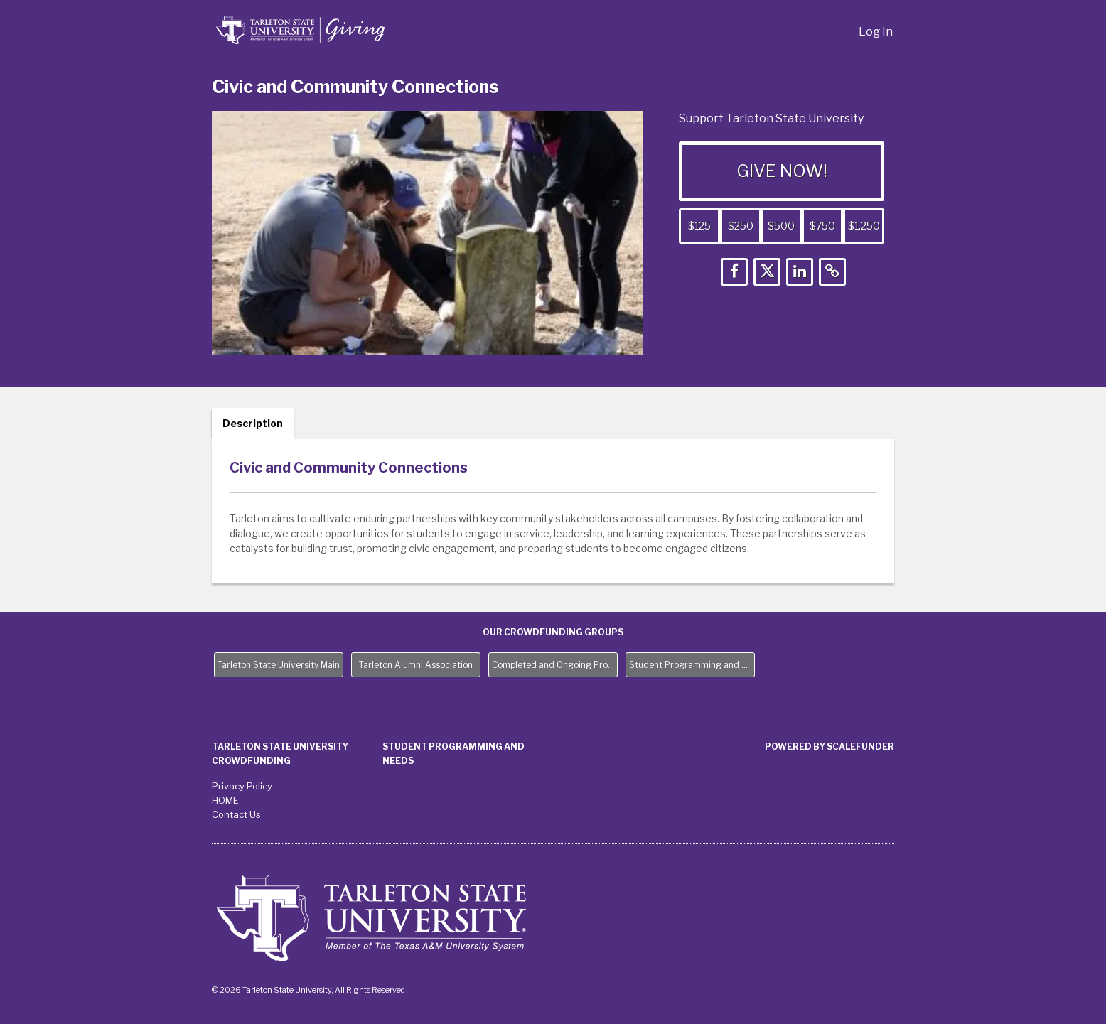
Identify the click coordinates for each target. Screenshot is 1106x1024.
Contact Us (236, 814)
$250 (740, 226)
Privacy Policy (242, 786)
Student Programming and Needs (692, 664)
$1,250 (864, 226)
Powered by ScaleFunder (829, 746)
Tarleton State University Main (279, 664)
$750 (822, 226)
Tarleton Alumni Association (416, 664)
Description (252, 423)
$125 (699, 226)
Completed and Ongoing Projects (555, 664)
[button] (734, 272)
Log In (876, 31)
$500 (781, 226)
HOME (225, 800)
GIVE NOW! (781, 171)
